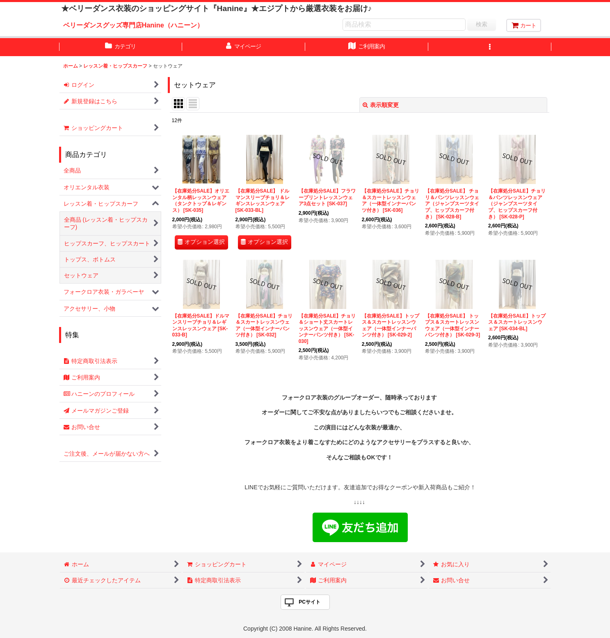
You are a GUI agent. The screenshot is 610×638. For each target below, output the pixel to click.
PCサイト (309, 602)
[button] (489, 47)
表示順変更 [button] (381, 105)
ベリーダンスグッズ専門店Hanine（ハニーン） (133, 25)
